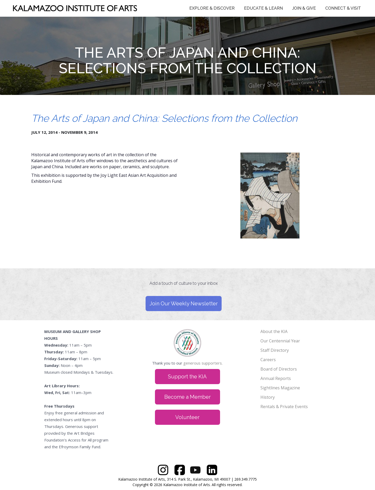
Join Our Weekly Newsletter (183, 303)
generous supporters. (203, 363)
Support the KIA (187, 376)
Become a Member (187, 397)
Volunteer (187, 417)
